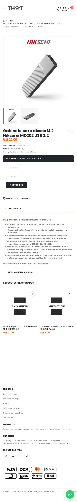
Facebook (6, 456)
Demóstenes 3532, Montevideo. (41, 491)
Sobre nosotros (10, 394)
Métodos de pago (11, 398)
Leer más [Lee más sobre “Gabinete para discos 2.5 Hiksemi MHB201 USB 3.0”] (32, 294)
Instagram (20, 456)
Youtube (13, 456)
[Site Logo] (15, 8)
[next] (72, 131)
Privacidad (8, 417)
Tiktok (27, 456)
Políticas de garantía (12, 408)
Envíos (6, 403)
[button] (5, 8)
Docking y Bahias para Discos (25, 152)
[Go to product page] (20, 306)
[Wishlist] (58, 9)
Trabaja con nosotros (13, 413)
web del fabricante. (38, 263)
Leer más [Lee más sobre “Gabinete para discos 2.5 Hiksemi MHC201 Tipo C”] (69, 294)
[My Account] (64, 9)
